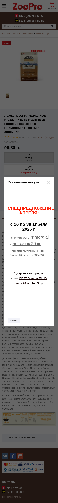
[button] (48, 182)
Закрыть (14, 320)
